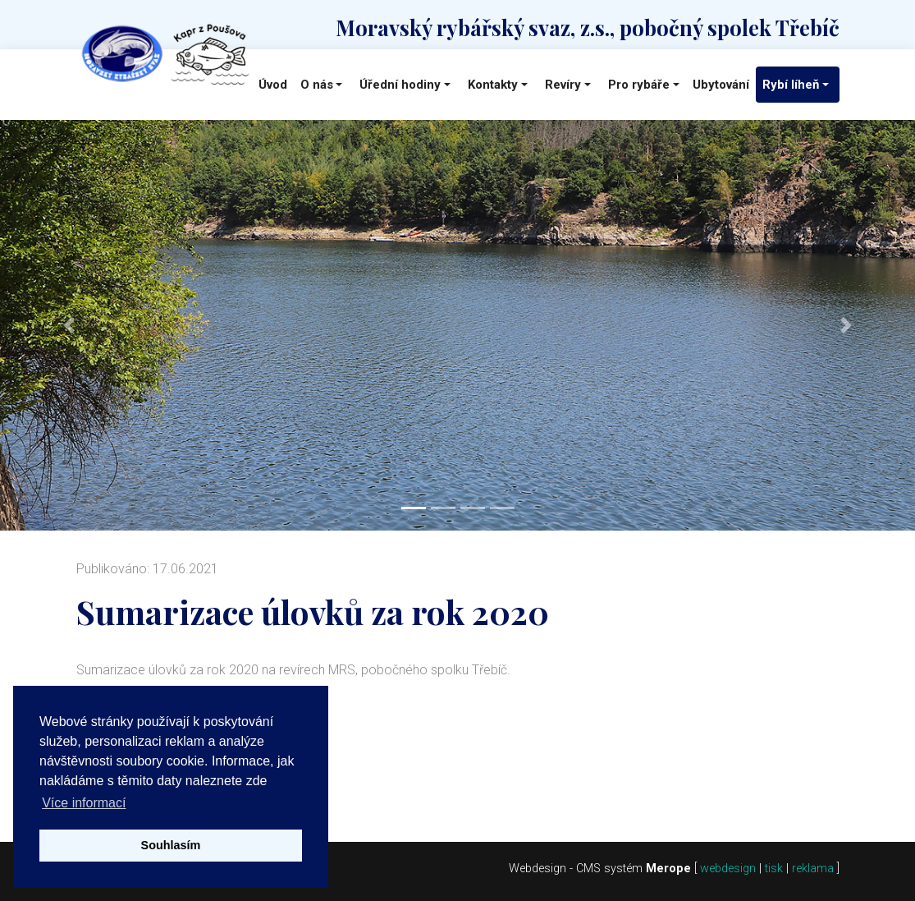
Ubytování (721, 84)
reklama (813, 869)
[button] (68, 325)
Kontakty (493, 84)
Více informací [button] (84, 803)
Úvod (272, 84)
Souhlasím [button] (171, 845)
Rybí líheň (790, 84)
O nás (316, 84)
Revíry (563, 84)
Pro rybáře (639, 84)
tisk (774, 869)
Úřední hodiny (400, 84)
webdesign (728, 869)
